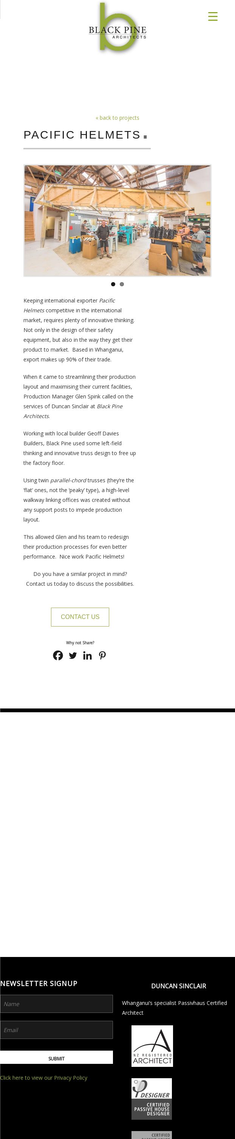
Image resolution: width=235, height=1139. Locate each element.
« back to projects (117, 117)
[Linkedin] (87, 655)
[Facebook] (58, 655)
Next (206, 222)
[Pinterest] (102, 655)
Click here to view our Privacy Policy (43, 833)
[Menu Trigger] (213, 16)
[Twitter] (72, 655)
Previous (29, 222)
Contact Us (80, 617)
